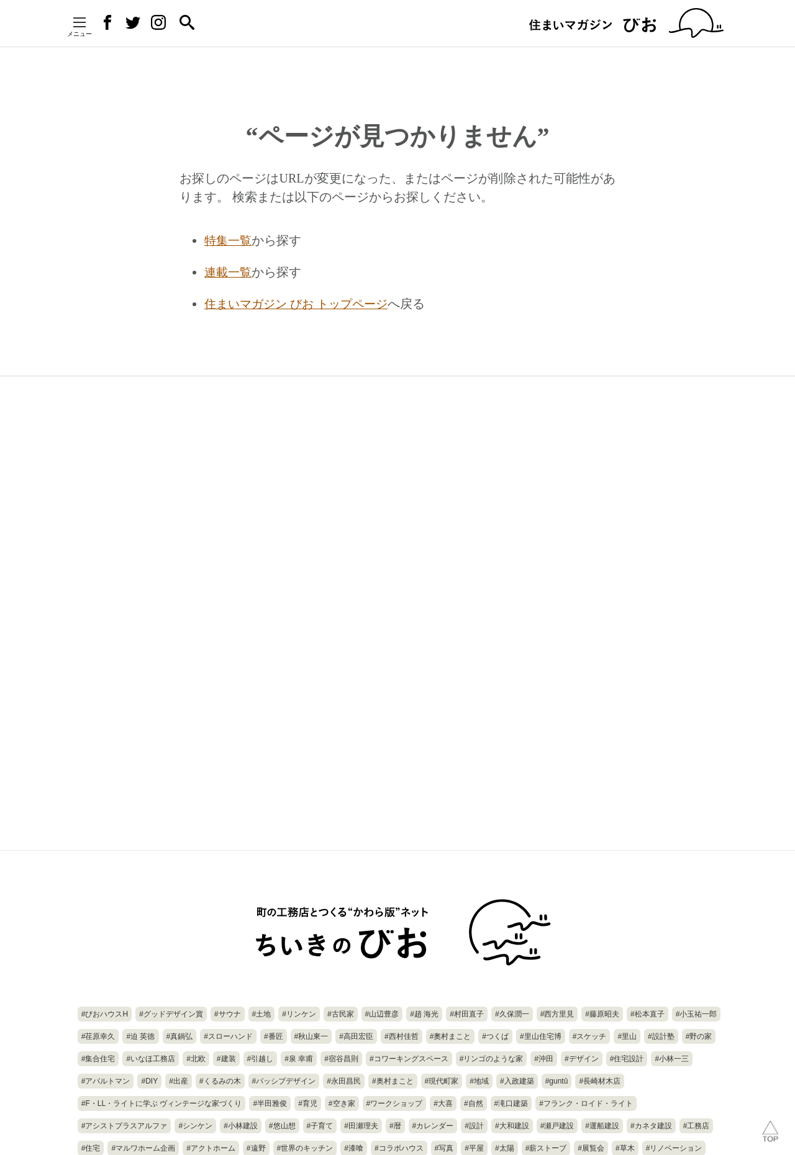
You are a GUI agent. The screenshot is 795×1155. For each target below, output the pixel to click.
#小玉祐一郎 (696, 1014)
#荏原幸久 (98, 1036)
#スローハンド (228, 1036)
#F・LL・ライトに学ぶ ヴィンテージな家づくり (161, 1103)
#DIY (149, 1081)
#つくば (495, 1036)
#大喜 (443, 1103)
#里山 (627, 1036)
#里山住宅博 (540, 1036)
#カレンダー (433, 1125)
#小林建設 (241, 1125)
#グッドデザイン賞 (171, 1014)
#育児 (307, 1103)
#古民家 (340, 1014)
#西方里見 (557, 1014)
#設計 (474, 1125)
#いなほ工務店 (150, 1058)
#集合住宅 (98, 1058)
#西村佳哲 (401, 1036)
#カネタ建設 (651, 1125)
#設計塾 (661, 1036)
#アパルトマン (105, 1081)
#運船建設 (602, 1125)
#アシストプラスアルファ (124, 1125)
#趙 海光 (424, 1014)
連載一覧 (229, 271)
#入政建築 (517, 1081)
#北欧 (196, 1058)
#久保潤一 (512, 1014)
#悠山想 (282, 1125)
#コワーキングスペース (409, 1058)
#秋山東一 (311, 1036)
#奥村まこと (393, 1081)
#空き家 (342, 1103)
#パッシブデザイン (284, 1081)
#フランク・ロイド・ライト (586, 1103)
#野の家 (699, 1036)
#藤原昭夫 (602, 1014)
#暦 (395, 1125)
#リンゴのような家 (492, 1058)
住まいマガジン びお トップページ (300, 302)
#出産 (178, 1081)
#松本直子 (647, 1014)
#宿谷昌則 (341, 1058)
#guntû (556, 1081)
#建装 (226, 1058)
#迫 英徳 (140, 1036)
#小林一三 (672, 1058)
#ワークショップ (394, 1103)
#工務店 (696, 1125)
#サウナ (227, 1014)
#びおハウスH (104, 1014)
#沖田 (543, 1058)
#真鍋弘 (179, 1036)
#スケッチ (590, 1036)
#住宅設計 (627, 1058)
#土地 (261, 1014)
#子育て (320, 1125)
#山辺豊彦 (382, 1014)
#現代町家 (442, 1081)
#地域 (479, 1081)
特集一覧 (229, 240)
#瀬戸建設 (557, 1125)
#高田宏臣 (356, 1036)
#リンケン (299, 1014)
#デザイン (582, 1058)
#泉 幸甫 (298, 1058)
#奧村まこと (450, 1036)
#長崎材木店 (599, 1081)
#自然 (473, 1103)
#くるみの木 (220, 1081)
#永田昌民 (344, 1081)
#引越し (260, 1058)
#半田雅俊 (270, 1103)
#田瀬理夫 (361, 1125)
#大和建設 (512, 1125)
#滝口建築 (511, 1103)
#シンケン (195, 1125)
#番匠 (273, 1036)
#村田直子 (467, 1014)
